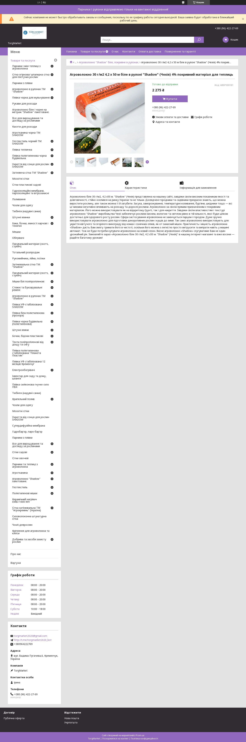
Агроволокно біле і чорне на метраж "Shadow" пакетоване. (30, 111)
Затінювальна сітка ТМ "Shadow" (26, 266)
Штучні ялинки (21, 217)
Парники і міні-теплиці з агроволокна (26, 67)
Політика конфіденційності (144, 738)
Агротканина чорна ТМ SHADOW (26, 134)
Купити (171, 99)
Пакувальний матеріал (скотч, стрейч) (30, 245)
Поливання (19, 199)
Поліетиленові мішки (24, 493)
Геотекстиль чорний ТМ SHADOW (26, 142)
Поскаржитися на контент (115, 738)
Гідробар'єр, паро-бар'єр (27, 431)
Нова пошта (71, 718)
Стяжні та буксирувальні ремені (27, 289)
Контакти (128, 51)
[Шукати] (199, 40)
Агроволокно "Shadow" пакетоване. (26, 480)
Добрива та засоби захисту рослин (29, 540)
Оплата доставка (150, 51)
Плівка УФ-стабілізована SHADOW (27, 306)
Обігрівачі (18, 238)
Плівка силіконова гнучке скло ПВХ (30, 386)
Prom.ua (140, 735)
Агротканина (20, 473)
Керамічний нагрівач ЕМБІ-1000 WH (24, 500)
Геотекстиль (19, 487)
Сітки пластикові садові (26, 185)
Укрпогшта (70, 722)
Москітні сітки (20, 178)
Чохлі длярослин (22, 525)
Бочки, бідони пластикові (27, 336)
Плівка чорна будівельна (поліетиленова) (27, 323)
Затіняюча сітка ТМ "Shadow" (30, 172)
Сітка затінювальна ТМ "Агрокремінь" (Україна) (26, 509)
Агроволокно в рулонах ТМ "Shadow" (28, 90)
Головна (71, 51)
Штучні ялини (20, 330)
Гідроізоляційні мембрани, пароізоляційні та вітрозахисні (30, 192)
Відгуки (15, 563)
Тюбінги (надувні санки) (26, 211)
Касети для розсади (24, 126)
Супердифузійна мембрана (28, 425)
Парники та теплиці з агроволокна (25, 465)
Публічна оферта (14, 718)
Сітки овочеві (20, 458)
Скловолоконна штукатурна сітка (29, 517)
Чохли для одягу (22, 205)
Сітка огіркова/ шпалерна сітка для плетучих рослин (30, 76)
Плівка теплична (22, 149)
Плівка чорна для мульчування (31, 97)
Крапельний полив (23, 399)
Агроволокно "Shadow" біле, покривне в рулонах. (109, 62)
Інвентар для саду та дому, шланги (29, 377)
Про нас (15, 554)
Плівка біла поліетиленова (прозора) (28, 314)
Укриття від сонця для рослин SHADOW (30, 165)
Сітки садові (19, 452)
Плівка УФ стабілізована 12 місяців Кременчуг (28, 363)
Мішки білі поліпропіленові (28, 281)
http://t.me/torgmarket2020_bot (33, 640)
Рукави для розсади (24, 103)
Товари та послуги (92, 51)
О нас (115, 51)
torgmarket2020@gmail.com (30, 635)
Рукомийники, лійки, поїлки (28, 258)
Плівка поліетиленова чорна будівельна (29, 157)
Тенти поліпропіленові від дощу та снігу (28, 343)
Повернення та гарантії (180, 51)
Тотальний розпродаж (26, 252)
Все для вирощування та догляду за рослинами (27, 119)
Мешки (16, 232)
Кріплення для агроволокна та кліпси (30, 532)
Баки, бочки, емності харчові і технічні (30, 224)
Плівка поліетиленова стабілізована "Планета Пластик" (26, 353)
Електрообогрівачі (23, 370)
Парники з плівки (22, 83)
